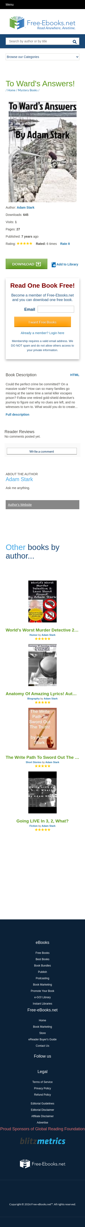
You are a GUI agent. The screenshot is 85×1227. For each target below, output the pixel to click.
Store (42, 1033)
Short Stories (33, 762)
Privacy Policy (42, 1088)
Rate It (65, 244)
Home (42, 1020)
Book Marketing (42, 984)
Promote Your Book (42, 991)
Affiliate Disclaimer (42, 1116)
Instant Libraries (42, 1003)
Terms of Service (42, 1082)
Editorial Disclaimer (42, 1109)
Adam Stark (25, 207)
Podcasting (42, 978)
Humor (33, 635)
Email (29, 309)
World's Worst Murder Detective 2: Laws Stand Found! (42, 630)
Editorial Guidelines (42, 1103)
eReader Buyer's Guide (42, 1039)
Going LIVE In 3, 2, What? (42, 821)
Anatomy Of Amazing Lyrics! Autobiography (42, 693)
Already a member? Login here (42, 333)
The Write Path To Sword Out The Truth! (42, 757)
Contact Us (42, 1045)
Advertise (42, 1122)
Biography (33, 698)
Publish (42, 972)
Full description (17, 414)
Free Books (42, 953)
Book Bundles (42, 965)
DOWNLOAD (26, 264)
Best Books (42, 959)
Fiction (33, 825)
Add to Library (65, 264)
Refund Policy (42, 1094)
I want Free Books (42, 322)
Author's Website (20, 504)
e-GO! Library (42, 997)
